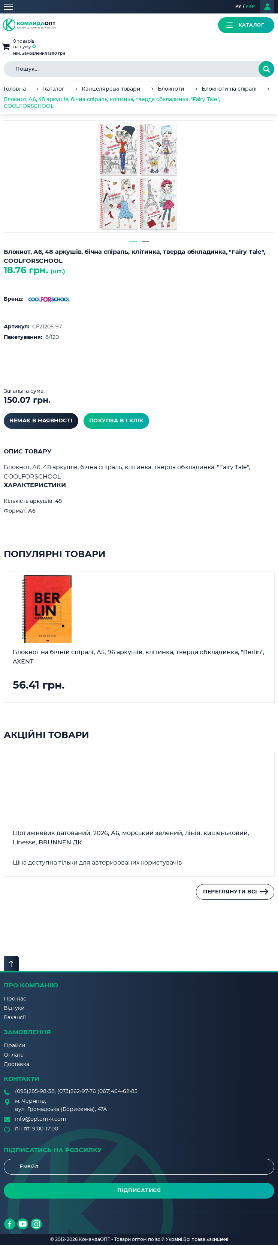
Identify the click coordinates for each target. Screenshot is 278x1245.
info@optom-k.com (40, 1119)
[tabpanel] (139, 176)
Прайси (14, 1045)
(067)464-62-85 (117, 1091)
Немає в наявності (41, 420)
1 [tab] (133, 241)
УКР (250, 6)
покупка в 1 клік (116, 420)
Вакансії (15, 1017)
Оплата (14, 1055)
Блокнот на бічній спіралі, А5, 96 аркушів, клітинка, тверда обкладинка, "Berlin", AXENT (139, 657)
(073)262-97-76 (76, 1091)
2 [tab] (145, 241)
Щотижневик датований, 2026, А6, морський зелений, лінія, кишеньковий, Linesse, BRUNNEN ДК (131, 837)
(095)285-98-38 (35, 1091)
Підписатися (139, 1190)
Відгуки (14, 1008)
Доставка (16, 1064)
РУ (238, 6)
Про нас (15, 999)
